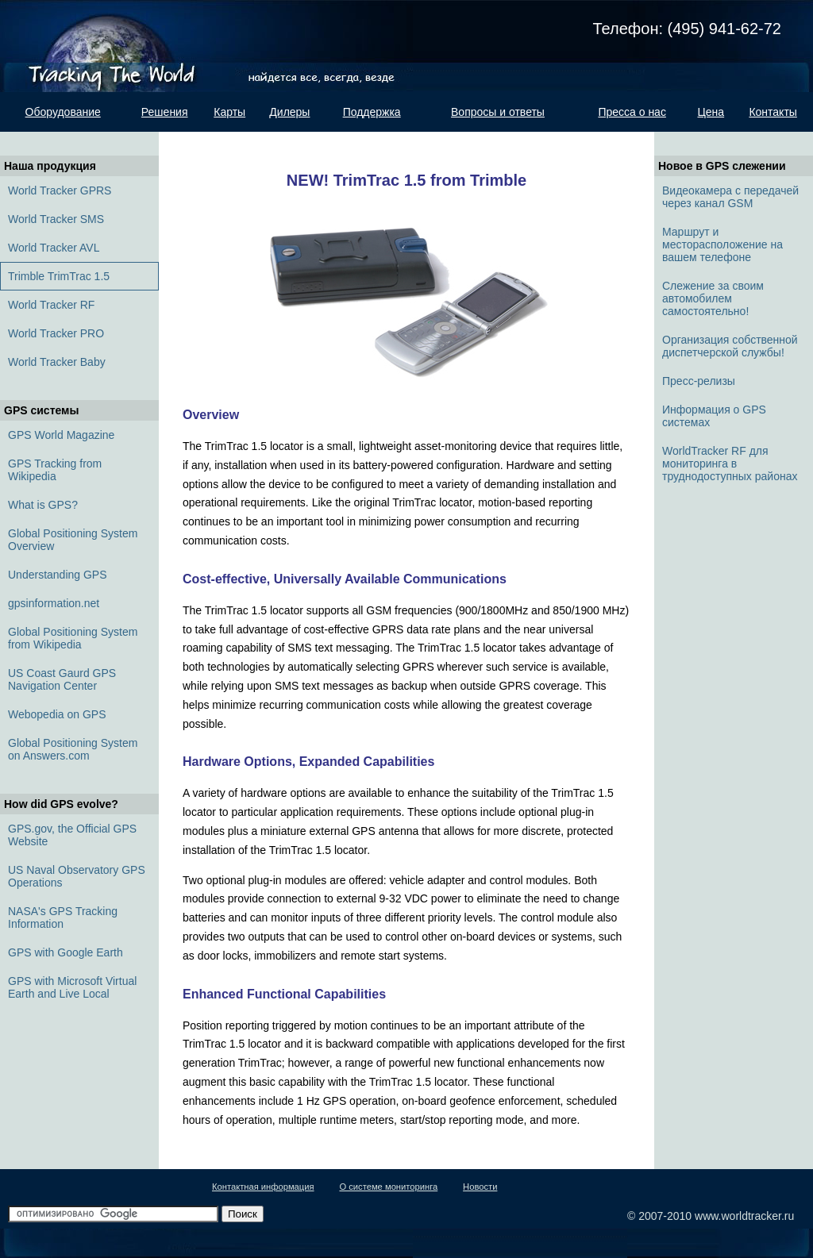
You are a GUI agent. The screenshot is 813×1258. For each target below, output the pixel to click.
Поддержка (372, 112)
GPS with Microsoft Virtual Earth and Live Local (72, 987)
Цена (710, 112)
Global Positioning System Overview (72, 539)
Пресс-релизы (698, 381)
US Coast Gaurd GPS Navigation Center (62, 679)
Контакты (772, 112)
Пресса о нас (632, 112)
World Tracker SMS (56, 219)
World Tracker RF (51, 304)
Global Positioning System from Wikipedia (72, 638)
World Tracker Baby (57, 362)
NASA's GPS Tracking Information (63, 917)
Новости (480, 1186)
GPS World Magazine (61, 435)
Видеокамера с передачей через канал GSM (730, 197)
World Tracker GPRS (59, 190)
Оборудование (63, 112)
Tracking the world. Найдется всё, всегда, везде (121, 46)
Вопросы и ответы (498, 112)
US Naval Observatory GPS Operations (76, 876)
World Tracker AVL (53, 247)
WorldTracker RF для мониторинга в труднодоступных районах (729, 463)
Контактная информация (263, 1186)
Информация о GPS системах (714, 416)
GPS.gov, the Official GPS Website (72, 835)
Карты (229, 112)
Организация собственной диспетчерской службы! (730, 346)
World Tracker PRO (56, 333)
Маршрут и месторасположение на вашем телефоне (722, 244)
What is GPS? (43, 504)
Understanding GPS (57, 574)
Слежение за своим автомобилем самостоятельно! (713, 298)
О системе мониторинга (388, 1186)
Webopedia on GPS (57, 714)
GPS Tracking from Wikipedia (55, 470)
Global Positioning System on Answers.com (72, 749)
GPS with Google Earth (65, 952)
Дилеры (289, 112)
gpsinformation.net (53, 603)
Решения (164, 112)
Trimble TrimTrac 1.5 (59, 276)
